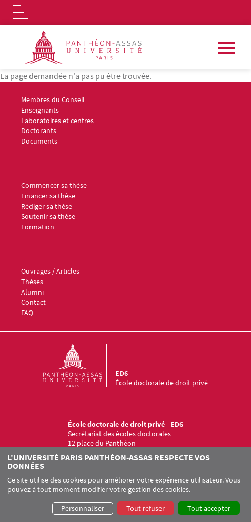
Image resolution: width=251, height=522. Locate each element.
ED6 (121, 373)
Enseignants (40, 110)
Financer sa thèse (48, 196)
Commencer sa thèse (54, 185)
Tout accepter (208, 508)
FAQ (27, 312)
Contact (33, 302)
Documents (39, 141)
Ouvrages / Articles (50, 271)
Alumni (32, 292)
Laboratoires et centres (57, 120)
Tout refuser (145, 508)
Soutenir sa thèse (48, 216)
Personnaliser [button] (82, 508)
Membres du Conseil (53, 99)
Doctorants (38, 130)
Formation (37, 227)
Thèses (32, 281)
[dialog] (125, 484)
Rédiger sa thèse (46, 206)
